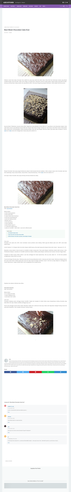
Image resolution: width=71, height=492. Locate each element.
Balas (9, 430)
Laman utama (7, 4)
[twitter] (17, 390)
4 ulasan (10, 31)
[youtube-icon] (66, 1)
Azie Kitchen (9, 1)
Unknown (9, 434)
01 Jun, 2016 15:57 (11, 426)
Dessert (37, 4)
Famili (44, 4)
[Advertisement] (25, 16)
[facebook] (8, 390)
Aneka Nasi (20, 4)
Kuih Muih (32, 4)
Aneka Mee (26, 4)
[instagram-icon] (64, 1)
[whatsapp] (33, 390)
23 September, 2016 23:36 (12, 456)
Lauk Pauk (13, 4)
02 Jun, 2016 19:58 (11, 436)
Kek (41, 4)
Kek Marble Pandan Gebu (13, 239)
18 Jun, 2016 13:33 (11, 446)
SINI (28, 134)
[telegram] (42, 390)
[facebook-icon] (62, 1)
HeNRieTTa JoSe (11, 424)
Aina (8, 444)
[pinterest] (25, 390)
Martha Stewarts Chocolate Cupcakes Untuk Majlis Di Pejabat (20, 242)
